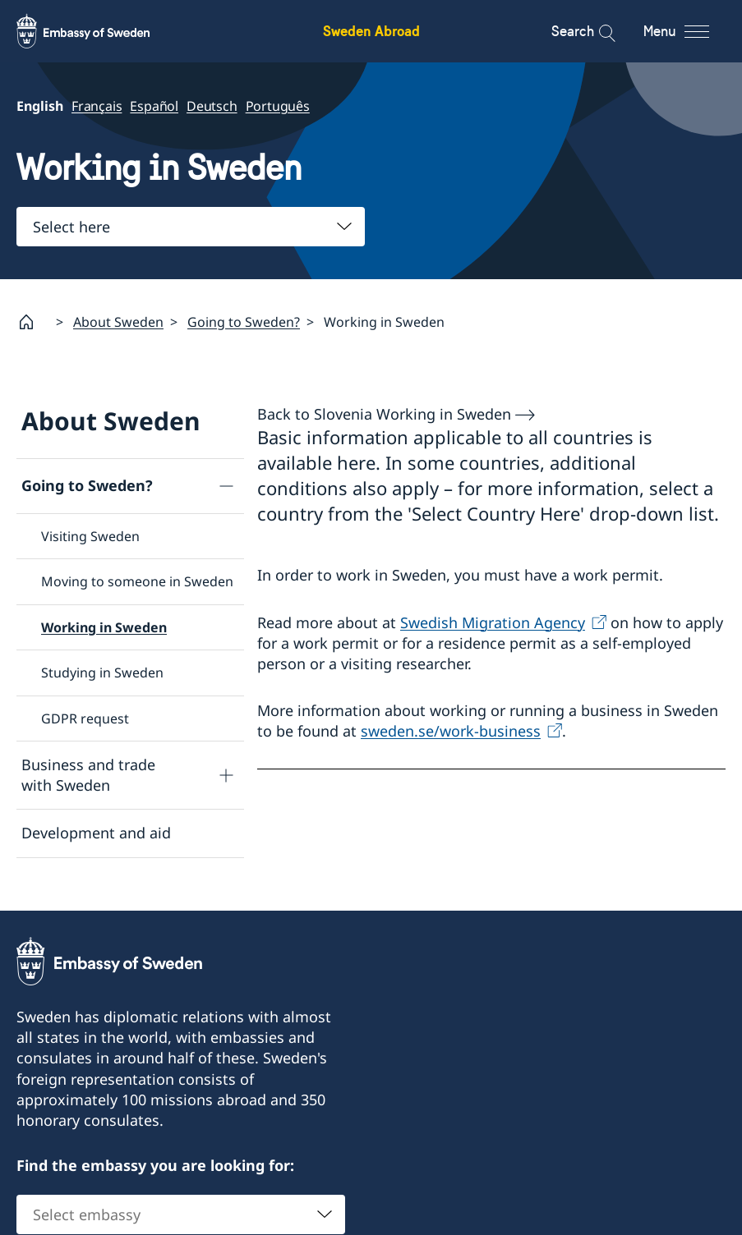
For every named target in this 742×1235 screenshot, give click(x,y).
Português (278, 106)
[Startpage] (32, 321)
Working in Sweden (104, 627)
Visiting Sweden (90, 536)
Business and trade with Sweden (88, 775)
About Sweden (118, 322)
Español (154, 106)
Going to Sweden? (243, 322)
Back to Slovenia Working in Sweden (384, 414)
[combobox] (190, 226)
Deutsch (212, 106)
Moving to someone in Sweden (137, 582)
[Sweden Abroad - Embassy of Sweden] (98, 31)
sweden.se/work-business (451, 731)
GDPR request (85, 718)
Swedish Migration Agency (492, 622)
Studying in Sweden (102, 673)
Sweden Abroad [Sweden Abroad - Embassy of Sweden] (371, 30)
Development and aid (96, 833)
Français (96, 106)
